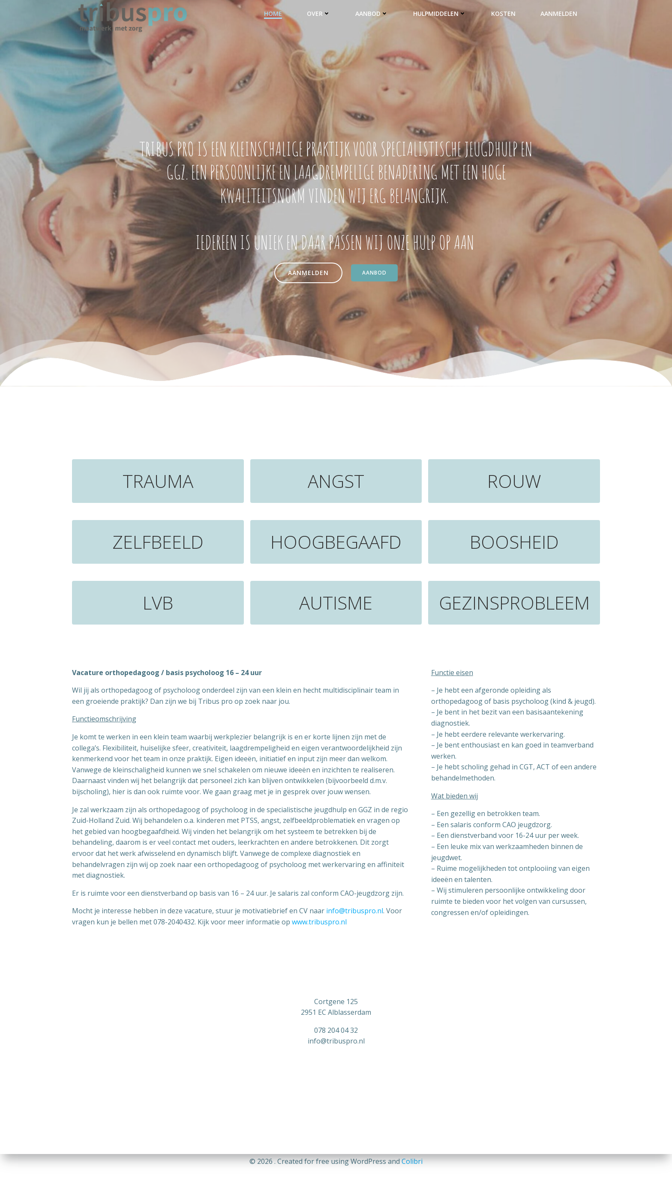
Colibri (412, 1161)
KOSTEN (503, 13)
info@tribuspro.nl (354, 910)
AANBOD (371, 13)
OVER (318, 13)
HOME (273, 13)
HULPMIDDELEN (439, 13)
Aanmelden (558, 13)
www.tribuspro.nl (319, 922)
